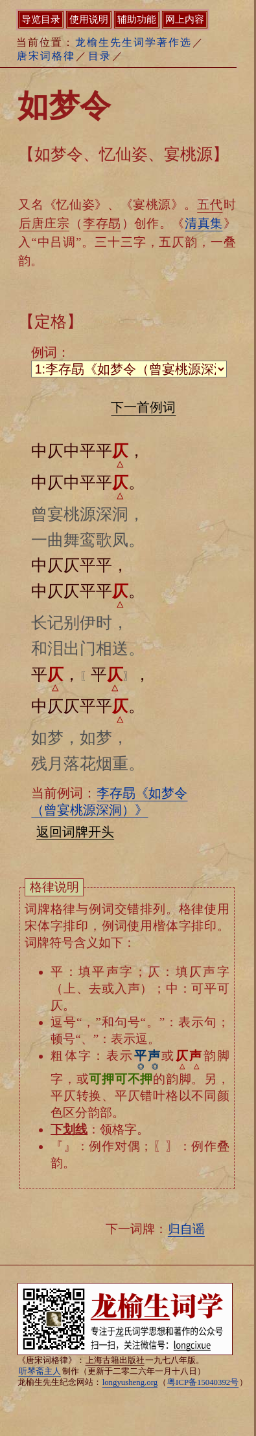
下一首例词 (143, 407)
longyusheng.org (129, 1382)
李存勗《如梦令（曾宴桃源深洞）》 (109, 801)
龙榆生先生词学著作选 (133, 42)
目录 (99, 55)
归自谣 (186, 1229)
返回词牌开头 (75, 832)
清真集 (203, 223)
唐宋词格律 (46, 55)
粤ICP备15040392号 (203, 1382)
